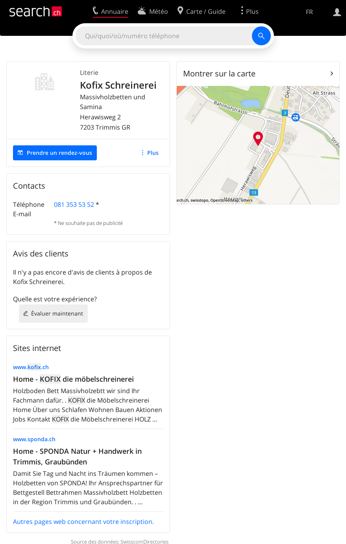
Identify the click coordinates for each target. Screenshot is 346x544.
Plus (153, 152)
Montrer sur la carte (219, 73)
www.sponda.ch (34, 439)
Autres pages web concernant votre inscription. (83, 521)
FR (309, 11)
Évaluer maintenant (57, 313)
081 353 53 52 (74, 204)
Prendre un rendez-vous (59, 152)
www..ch (31, 367)
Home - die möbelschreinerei (73, 379)
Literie (89, 72)
